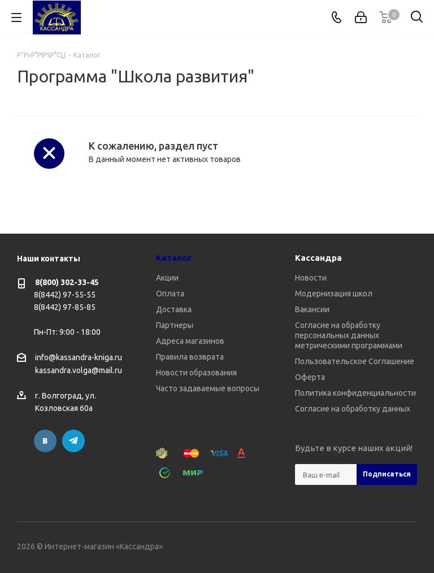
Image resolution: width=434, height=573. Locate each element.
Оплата (170, 293)
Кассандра (318, 258)
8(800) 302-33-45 (67, 282)
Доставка (174, 309)
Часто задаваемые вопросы (207, 388)
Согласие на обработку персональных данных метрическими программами (348, 335)
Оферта (310, 377)
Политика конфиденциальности (355, 392)
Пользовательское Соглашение (354, 361)
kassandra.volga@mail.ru (78, 370)
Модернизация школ (333, 293)
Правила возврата (190, 356)
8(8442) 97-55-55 (65, 294)
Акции (167, 277)
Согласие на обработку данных (352, 408)
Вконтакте (45, 441)
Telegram (73, 441)
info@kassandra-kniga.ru (78, 357)
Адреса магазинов (190, 340)
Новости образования (196, 372)
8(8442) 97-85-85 (65, 307)
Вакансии (312, 309)
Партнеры (174, 325)
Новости (311, 277)
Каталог (174, 258)
